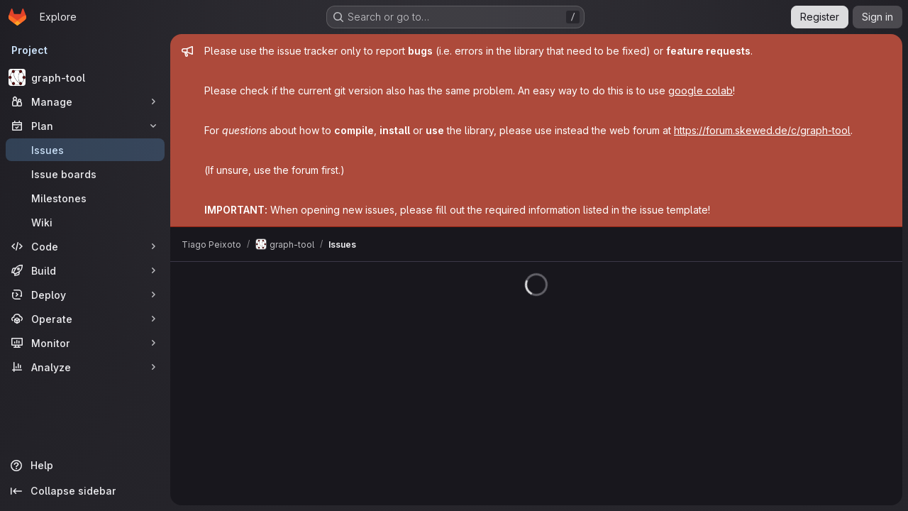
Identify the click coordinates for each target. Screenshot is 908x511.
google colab (700, 90)
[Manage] (85, 101)
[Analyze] (85, 367)
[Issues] (85, 149)
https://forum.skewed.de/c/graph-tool (762, 130)
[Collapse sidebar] (85, 491)
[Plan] (85, 125)
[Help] (85, 465)
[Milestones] (85, 198)
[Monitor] (85, 342)
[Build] (85, 270)
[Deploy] (85, 294)
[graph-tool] (85, 77)
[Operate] (85, 318)
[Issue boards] (85, 174)
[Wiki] (85, 222)
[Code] (85, 246)
